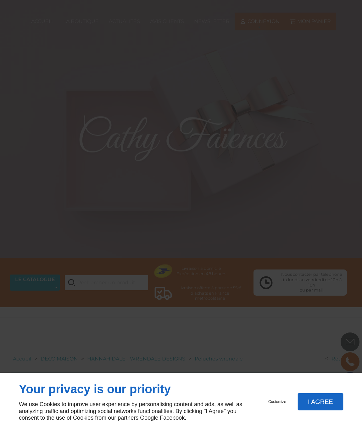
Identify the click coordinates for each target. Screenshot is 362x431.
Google (149, 418)
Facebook (172, 418)
